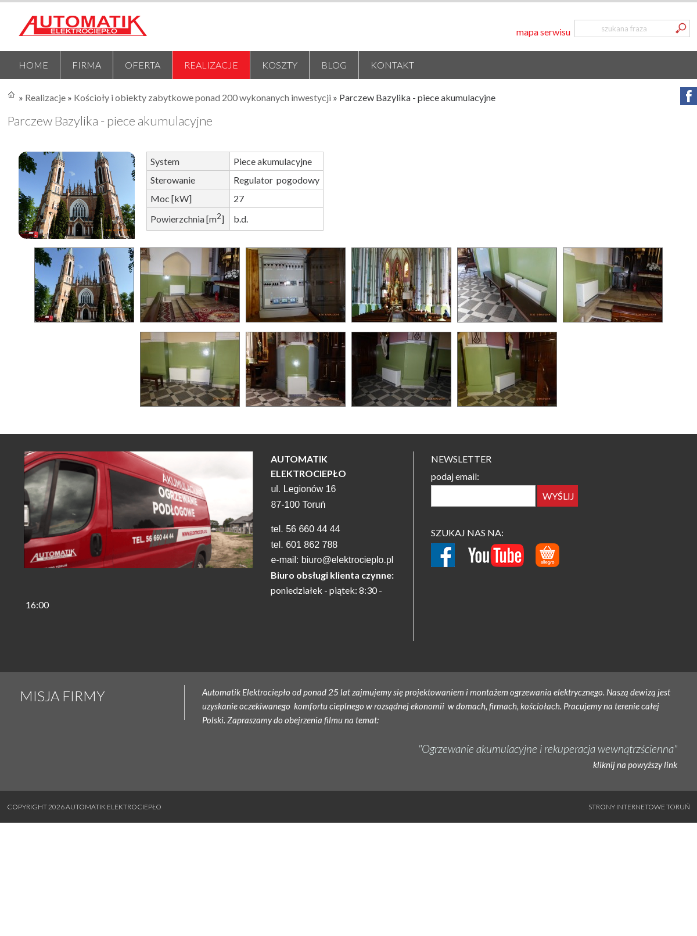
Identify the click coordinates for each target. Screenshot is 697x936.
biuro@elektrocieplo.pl (347, 560)
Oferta (142, 64)
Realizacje (211, 64)
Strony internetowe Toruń (639, 806)
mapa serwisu (543, 31)
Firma (86, 64)
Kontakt (392, 64)
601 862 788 (311, 545)
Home (33, 64)
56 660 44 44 (313, 529)
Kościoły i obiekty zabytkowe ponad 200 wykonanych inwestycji (202, 97)
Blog (334, 64)
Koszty (279, 64)
